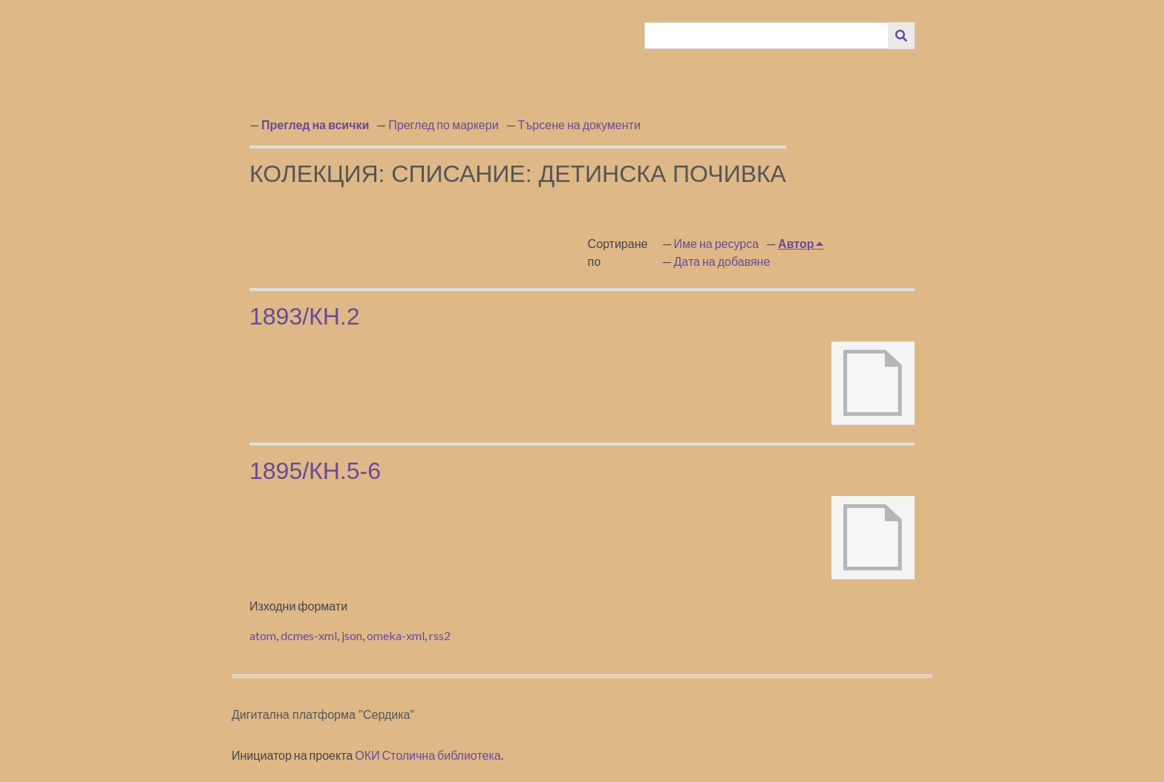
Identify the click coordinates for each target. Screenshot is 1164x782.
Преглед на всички (315, 124)
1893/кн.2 (304, 316)
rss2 (440, 635)
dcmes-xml (309, 635)
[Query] (766, 35)
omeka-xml (396, 635)
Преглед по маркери (443, 124)
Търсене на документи (579, 124)
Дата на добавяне (722, 261)
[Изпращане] (901, 35)
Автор (797, 243)
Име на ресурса (716, 243)
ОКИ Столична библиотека (428, 755)
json (351, 635)
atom (262, 635)
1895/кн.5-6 (315, 470)
